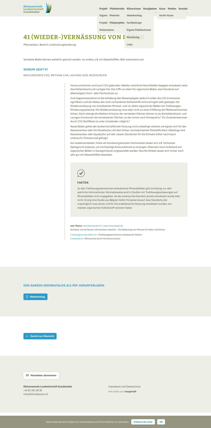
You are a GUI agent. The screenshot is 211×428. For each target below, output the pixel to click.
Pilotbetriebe (117, 8)
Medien (172, 8)
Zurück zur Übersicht (42, 336)
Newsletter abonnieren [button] (41, 375)
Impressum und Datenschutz (124, 386)
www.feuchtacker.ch (92, 225)
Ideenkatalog (35, 296)
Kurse (162, 8)
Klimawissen (134, 8)
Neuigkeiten (150, 8)
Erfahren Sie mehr (143, 422)
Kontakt (183, 8)
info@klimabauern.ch (35, 394)
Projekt (103, 8)
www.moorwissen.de (113, 225)
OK (161, 422)
